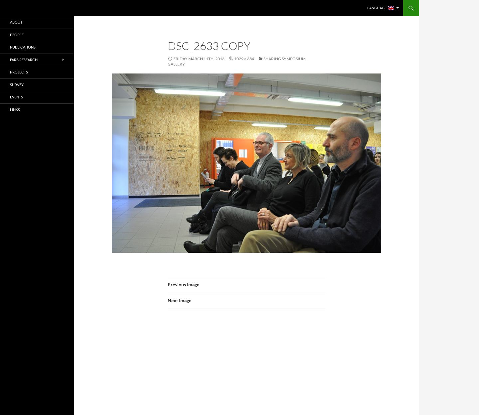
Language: (380, 8)
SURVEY (17, 84)
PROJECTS (19, 72)
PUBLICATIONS (23, 47)
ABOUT (16, 22)
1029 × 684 (244, 58)
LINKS (15, 109)
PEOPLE (17, 35)
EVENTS (16, 97)
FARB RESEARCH (24, 60)
